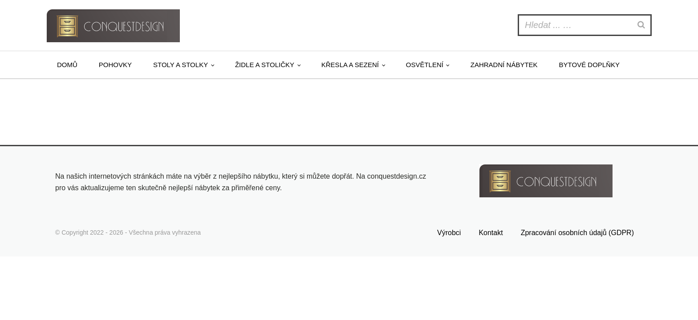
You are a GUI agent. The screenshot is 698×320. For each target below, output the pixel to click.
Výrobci (449, 232)
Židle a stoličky (264, 64)
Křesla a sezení (350, 64)
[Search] (642, 25)
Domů (67, 64)
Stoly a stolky (180, 64)
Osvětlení (424, 64)
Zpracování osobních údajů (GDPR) (577, 232)
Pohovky (115, 64)
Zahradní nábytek (504, 64)
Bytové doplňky (589, 64)
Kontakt (491, 232)
